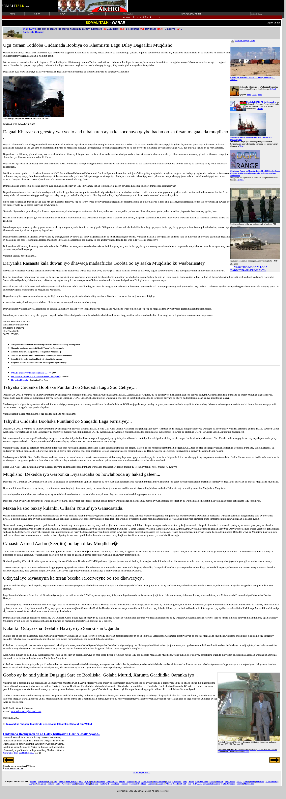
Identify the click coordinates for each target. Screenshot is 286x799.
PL (63, 784)
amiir (58, 784)
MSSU (239, 782)
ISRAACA (197, 784)
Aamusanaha (112, 782)
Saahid (62, 782)
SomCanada (230, 782)
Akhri (260, 108)
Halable (50, 784)
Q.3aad (259, 88)
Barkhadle (42, 782)
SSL (189, 784)
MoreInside (249, 784)
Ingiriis (122, 782)
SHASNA (260, 782)
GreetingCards (201, 782)
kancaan (94, 784)
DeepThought (159, 782)
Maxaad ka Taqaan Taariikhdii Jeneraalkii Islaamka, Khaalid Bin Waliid (49, 724)
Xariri (32, 784)
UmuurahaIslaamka (211, 784)
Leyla (168, 782)
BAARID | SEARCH (141, 773)
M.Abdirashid (271, 782)
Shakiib (33, 782)
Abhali (169, 784)
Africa (191, 782)
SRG (81, 782)
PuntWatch (104, 784)
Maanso (80, 784)
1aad (249, 95)
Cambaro (152, 784)
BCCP (87, 782)
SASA (137, 782)
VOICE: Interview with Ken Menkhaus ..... (29, 373)
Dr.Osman (100, 782)
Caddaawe (176, 782)
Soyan (212, 782)
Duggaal (130, 782)
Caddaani (142, 784)
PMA (185, 782)
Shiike (246, 782)
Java (55, 782)
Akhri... (241, 180)
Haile (252, 782)
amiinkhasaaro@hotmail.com (26, 711)
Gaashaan (115, 784)
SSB (67, 784)
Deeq (87, 784)
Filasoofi (124, 784)
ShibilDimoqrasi (228, 784)
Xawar (43, 784)
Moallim (219, 782)
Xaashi (176, 784)
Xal (37, 784)
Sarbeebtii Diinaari (33, 31)
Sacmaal (133, 784)
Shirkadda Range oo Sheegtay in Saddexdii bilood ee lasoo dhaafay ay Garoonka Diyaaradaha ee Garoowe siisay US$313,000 (255, 173)
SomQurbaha (71, 782)
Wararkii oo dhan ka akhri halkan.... (18, 753)
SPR (93, 782)
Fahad (73, 784)
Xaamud (161, 784)
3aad (260, 95)
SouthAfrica (146, 782)
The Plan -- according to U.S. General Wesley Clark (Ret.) (35, 376)
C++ (50, 782)
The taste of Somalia (19, 380)
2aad (254, 95)
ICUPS (183, 784)
